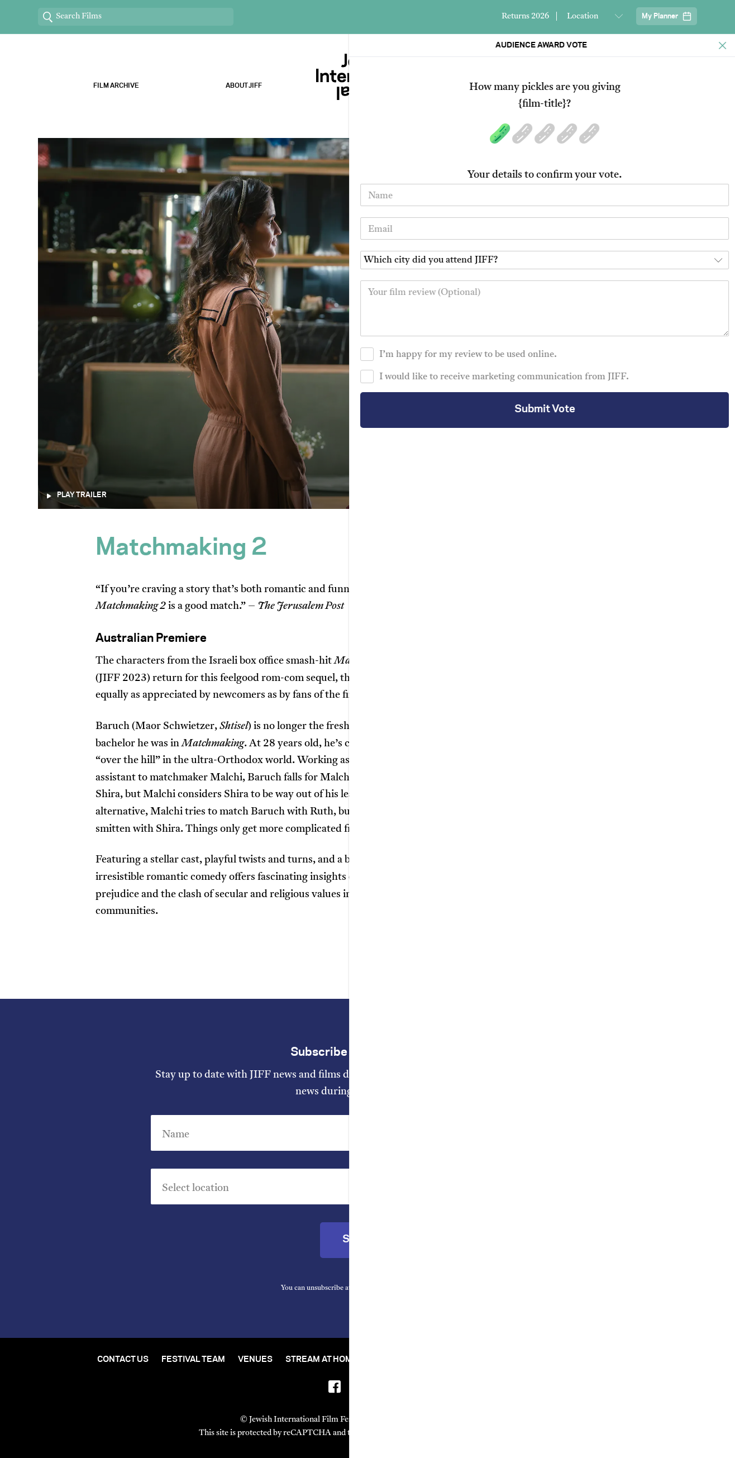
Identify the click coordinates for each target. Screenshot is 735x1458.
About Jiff (244, 86)
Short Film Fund (477, 1360)
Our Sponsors (491, 86)
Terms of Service (484, 1433)
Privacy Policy (430, 1288)
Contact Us (123, 1360)
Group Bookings (564, 1360)
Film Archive (116, 86)
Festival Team (193, 1360)
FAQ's (626, 1360)
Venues (255, 1360)
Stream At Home (321, 1360)
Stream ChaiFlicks (619, 86)
